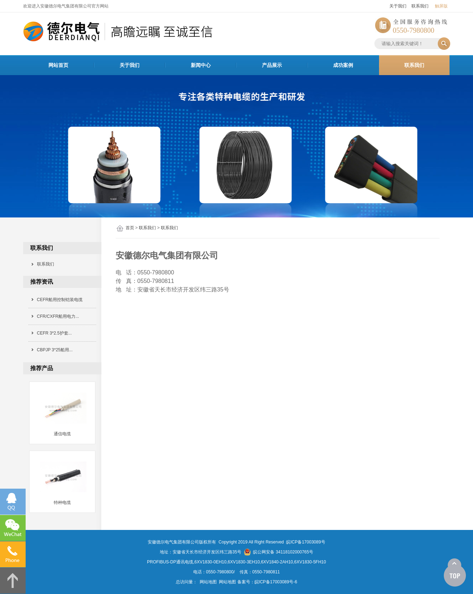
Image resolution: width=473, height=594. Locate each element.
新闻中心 (201, 65)
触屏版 (441, 6)
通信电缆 (62, 433)
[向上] (455, 572)
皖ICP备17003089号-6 (275, 581)
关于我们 (397, 6)
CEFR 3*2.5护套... (54, 333)
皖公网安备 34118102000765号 (278, 552)
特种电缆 (62, 502)
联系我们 (420, 6)
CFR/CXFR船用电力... (58, 316)
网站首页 (58, 65)
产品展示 (272, 65)
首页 (130, 227)
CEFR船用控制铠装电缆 (60, 299)
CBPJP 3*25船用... (55, 349)
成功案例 (343, 65)
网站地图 (208, 581)
